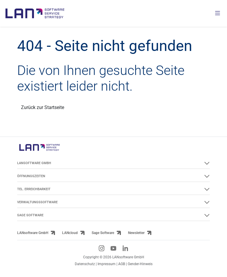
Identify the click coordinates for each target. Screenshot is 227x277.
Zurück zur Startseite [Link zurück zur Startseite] (42, 107)
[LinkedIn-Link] (125, 248)
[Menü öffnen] (217, 13)
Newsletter (136, 232)
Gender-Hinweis (140, 264)
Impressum (107, 264)
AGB (121, 264)
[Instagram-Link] (101, 248)
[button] (13, 264)
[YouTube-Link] (113, 248)
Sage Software (103, 232)
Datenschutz (85, 264)
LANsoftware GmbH (32, 232)
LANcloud (70, 232)
